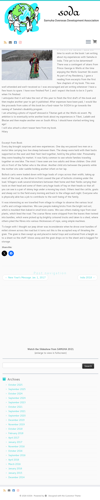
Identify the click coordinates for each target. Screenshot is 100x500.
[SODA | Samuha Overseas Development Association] (50, 19)
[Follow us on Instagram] (21, 42)
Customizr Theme (73, 495)
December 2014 (16, 477)
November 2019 (16, 424)
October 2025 (15, 384)
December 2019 (16, 420)
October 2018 (15, 428)
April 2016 (13, 459)
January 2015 (15, 472)
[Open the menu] (88, 42)
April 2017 (13, 437)
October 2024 (15, 393)
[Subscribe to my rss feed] (6, 42)
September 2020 (17, 415)
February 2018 (15, 433)
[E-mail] (11, 42)
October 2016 (15, 450)
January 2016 (15, 468)
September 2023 (17, 402)
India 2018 (87, 277)
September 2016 (17, 455)
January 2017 (15, 442)
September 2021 (17, 411)
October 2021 (15, 406)
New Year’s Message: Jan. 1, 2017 (25, 277)
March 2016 (14, 464)
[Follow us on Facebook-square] (16, 42)
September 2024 (17, 397)
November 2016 (16, 446)
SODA (29, 495)
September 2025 (17, 389)
